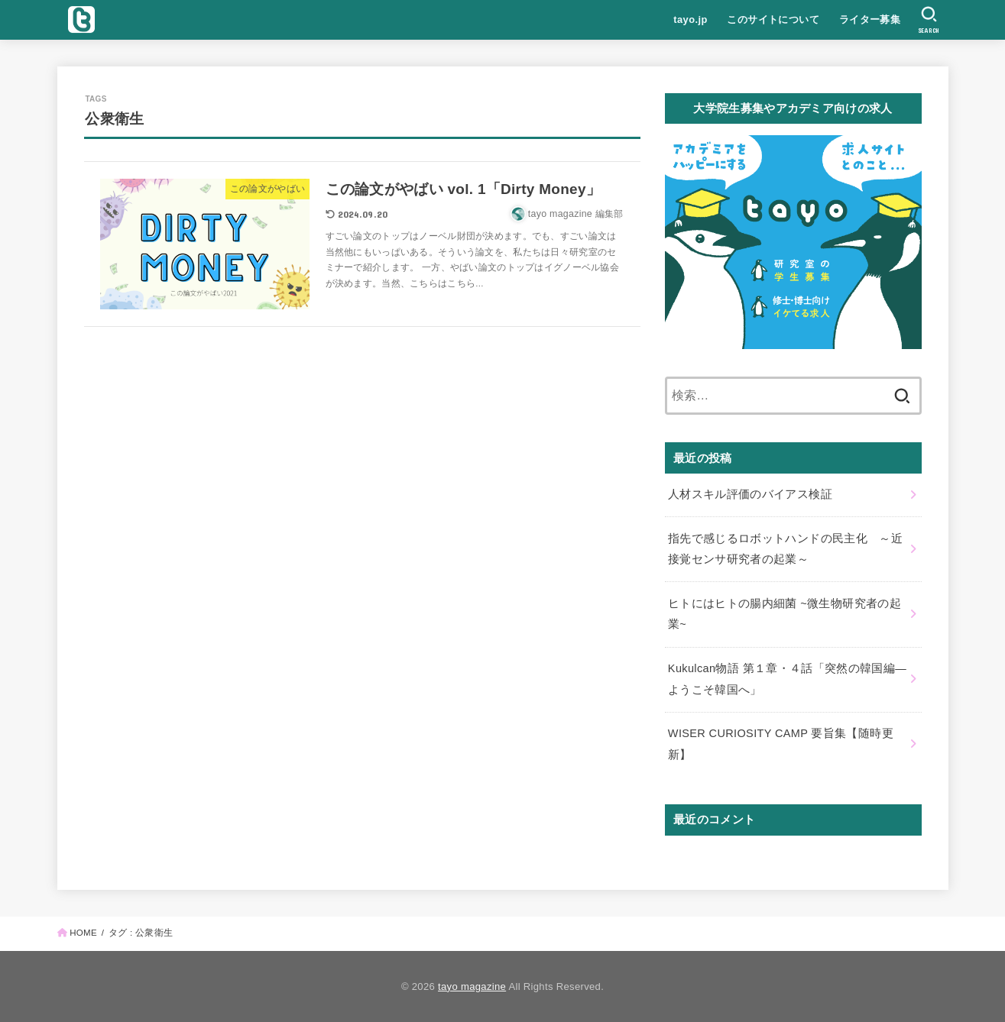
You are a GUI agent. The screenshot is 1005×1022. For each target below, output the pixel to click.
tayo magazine (472, 986)
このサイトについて (773, 19)
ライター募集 (869, 19)
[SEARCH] (929, 20)
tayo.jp (690, 19)
